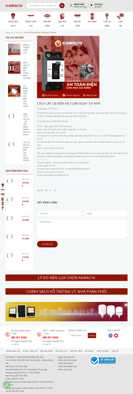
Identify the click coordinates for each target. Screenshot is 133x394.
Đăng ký (92, 335)
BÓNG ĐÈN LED (13, 351)
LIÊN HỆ (114, 351)
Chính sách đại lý (65, 369)
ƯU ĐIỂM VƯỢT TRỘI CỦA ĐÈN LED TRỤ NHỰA (25, 96)
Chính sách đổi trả (65, 363)
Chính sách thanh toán (67, 366)
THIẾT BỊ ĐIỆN (103, 351)
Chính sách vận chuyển (67, 360)
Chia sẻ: (40, 190)
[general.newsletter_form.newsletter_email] (82, 335)
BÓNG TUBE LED (30, 351)
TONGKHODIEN (46, 382)
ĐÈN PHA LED (61, 351)
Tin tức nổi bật (14, 37)
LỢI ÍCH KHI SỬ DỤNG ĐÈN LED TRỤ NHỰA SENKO (26, 151)
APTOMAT (89, 351)
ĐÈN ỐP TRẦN (76, 351)
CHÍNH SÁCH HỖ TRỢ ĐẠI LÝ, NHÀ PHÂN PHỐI (66, 291)
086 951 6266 (19, 337)
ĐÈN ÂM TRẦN (46, 351)
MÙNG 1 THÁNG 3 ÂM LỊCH (26, 49)
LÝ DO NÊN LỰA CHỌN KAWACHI (66, 277)
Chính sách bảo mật (66, 357)
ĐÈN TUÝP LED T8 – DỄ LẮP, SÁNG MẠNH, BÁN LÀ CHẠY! (26, 124)
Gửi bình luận (47, 244)
